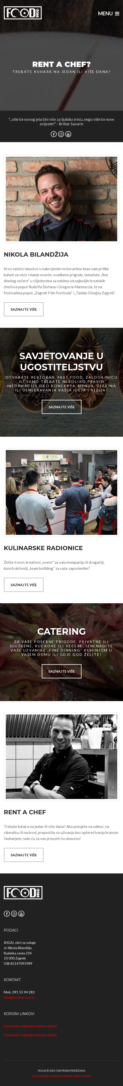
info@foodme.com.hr (19, 997)
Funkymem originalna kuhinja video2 (30, 1035)
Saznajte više (24, 309)
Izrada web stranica (47, 1076)
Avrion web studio (77, 1076)
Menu (108, 13)
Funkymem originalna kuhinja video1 (30, 1026)
